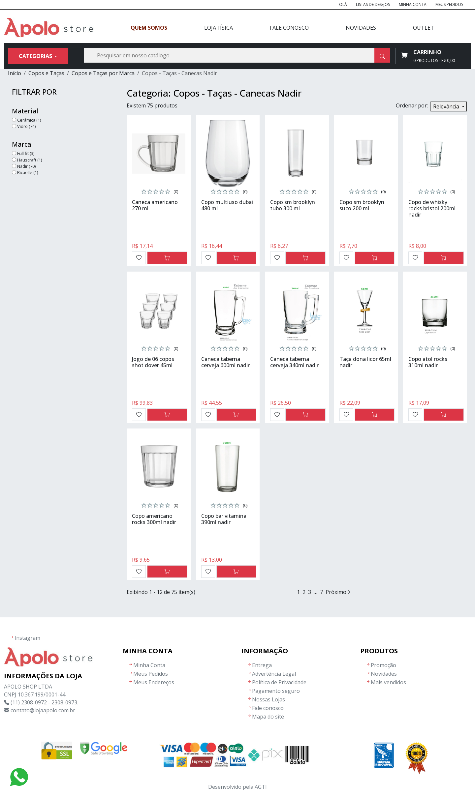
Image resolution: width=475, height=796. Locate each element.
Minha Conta (413, 4)
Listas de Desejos (373, 4)
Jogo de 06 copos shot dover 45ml (153, 362)
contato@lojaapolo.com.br (43, 710)
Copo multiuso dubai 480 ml (227, 205)
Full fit (25, 153)
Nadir (26, 166)
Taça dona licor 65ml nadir (365, 362)
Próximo (339, 592)
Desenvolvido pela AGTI (237, 786)
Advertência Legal (274, 673)
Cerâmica (29, 120)
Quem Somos (149, 27)
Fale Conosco (289, 27)
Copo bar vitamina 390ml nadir (223, 519)
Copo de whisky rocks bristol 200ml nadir (432, 208)
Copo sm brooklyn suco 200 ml (361, 205)
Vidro (26, 126)
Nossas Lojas (268, 699)
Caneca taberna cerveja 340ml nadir (294, 362)
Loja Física (218, 27)
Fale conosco (268, 708)
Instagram (27, 637)
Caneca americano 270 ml (155, 205)
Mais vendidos (388, 682)
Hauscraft (29, 160)
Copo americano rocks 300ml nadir (154, 519)
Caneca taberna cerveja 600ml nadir (225, 362)
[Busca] (237, 55)
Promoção (383, 665)
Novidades (361, 27)
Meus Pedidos (449, 4)
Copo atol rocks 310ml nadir (427, 362)
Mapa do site (268, 716)
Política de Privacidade (279, 682)
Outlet (423, 27)
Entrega (262, 665)
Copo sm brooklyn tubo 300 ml (292, 205)
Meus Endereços (153, 682)
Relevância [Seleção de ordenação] (446, 106)
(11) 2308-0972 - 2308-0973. (44, 702)
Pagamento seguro (276, 690)
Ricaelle (27, 172)
